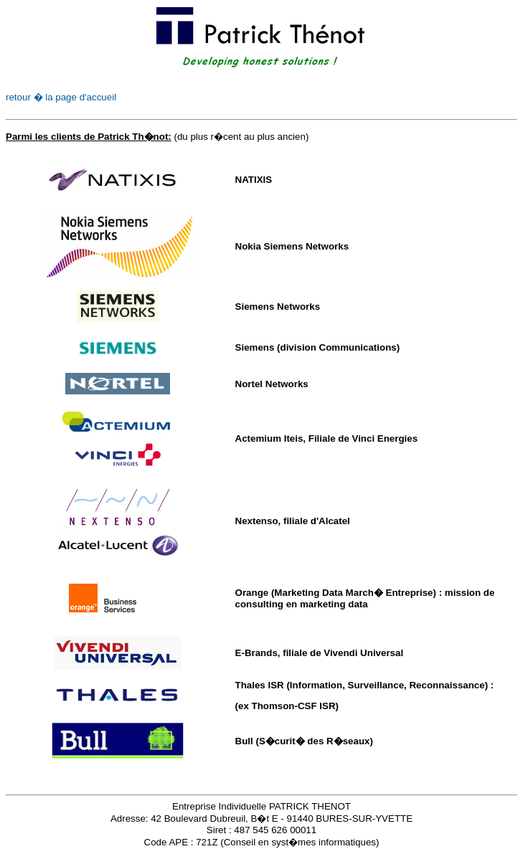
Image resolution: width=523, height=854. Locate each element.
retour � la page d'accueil (61, 97)
